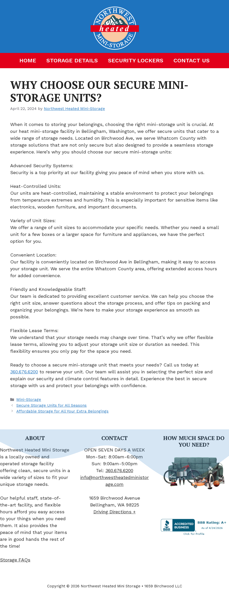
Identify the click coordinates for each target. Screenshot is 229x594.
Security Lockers (135, 60)
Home (27, 60)
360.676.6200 (24, 371)
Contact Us (191, 60)
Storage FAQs (15, 559)
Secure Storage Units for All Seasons (51, 405)
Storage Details (72, 60)
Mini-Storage (28, 399)
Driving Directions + (114, 511)
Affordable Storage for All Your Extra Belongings (62, 411)
